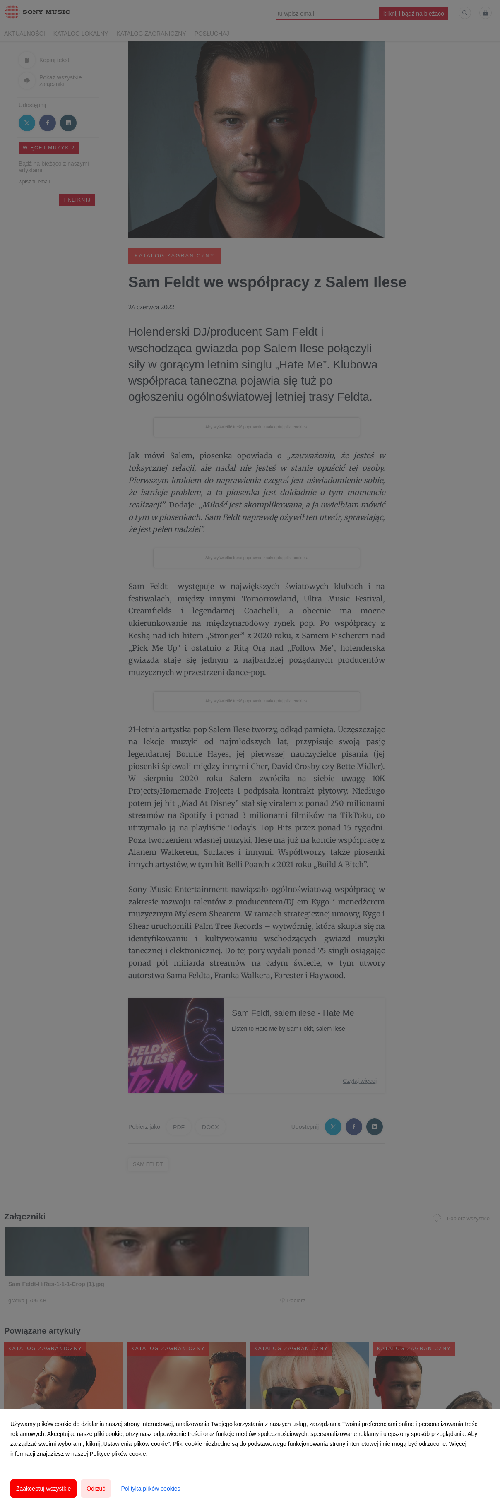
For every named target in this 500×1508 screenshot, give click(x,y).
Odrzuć (96, 1488)
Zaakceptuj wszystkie (43, 1488)
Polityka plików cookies (150, 1488)
